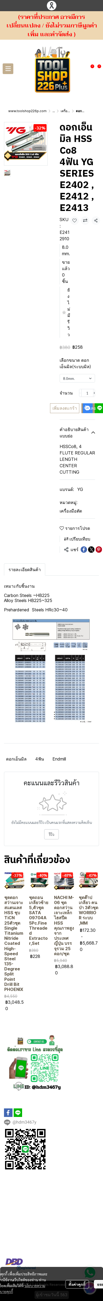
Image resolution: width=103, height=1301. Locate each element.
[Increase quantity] (94, 393)
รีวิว (51, 834)
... (53, 111)
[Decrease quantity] (80, 393)
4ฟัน (39, 759)
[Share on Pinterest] (99, 549)
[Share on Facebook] (84, 549)
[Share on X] (91, 549)
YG (80, 489)
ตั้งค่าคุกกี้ (77, 1272)
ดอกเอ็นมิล (16, 759)
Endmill (59, 759)
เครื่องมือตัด (69, 111)
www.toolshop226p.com (27, 111)
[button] (82, 68)
